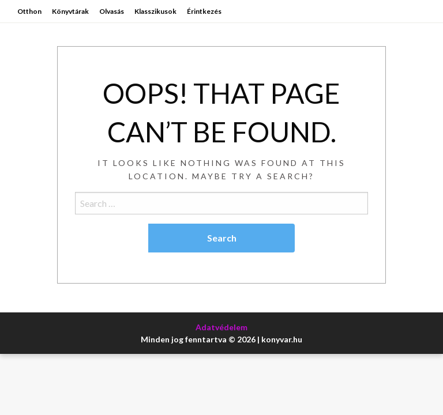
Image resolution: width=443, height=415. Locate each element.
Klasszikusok (155, 11)
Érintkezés (204, 11)
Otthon (29, 11)
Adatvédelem (221, 327)
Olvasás (111, 11)
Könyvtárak (70, 11)
